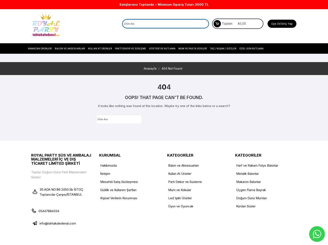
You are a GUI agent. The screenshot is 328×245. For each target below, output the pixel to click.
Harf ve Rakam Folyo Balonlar (257, 165)
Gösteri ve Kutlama (162, 48)
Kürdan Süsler (246, 206)
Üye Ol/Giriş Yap (282, 23)
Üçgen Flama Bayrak (251, 190)
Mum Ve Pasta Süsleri (192, 48)
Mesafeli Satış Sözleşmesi (119, 182)
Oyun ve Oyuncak (180, 206)
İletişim (105, 174)
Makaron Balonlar (248, 182)
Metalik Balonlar (247, 174)
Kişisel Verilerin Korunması (118, 198)
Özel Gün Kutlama (251, 48)
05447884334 (48, 211)
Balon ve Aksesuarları (70, 48)
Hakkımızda (108, 165)
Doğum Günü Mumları (251, 198)
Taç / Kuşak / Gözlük (223, 48)
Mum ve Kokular (179, 190)
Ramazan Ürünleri (40, 48)
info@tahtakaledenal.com (58, 223)
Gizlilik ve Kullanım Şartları (118, 190)
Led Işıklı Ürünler (180, 198)
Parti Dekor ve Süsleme (130, 48)
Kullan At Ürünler (100, 48)
